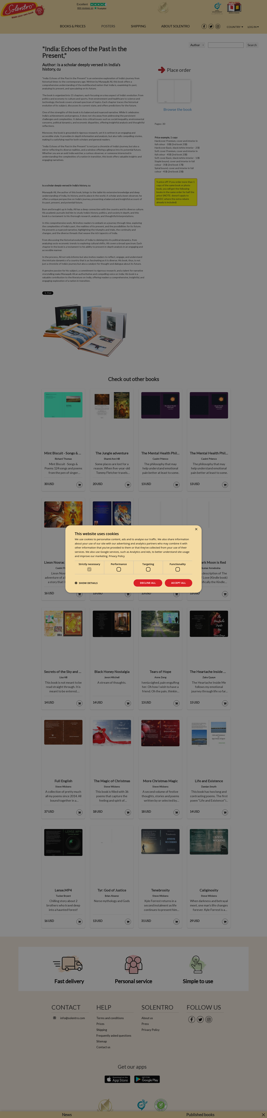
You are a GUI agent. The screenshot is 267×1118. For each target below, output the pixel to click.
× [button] (196, 529)
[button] (86, 582)
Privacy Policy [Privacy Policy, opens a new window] (117, 556)
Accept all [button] (178, 582)
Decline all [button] (148, 582)
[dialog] (133, 559)
